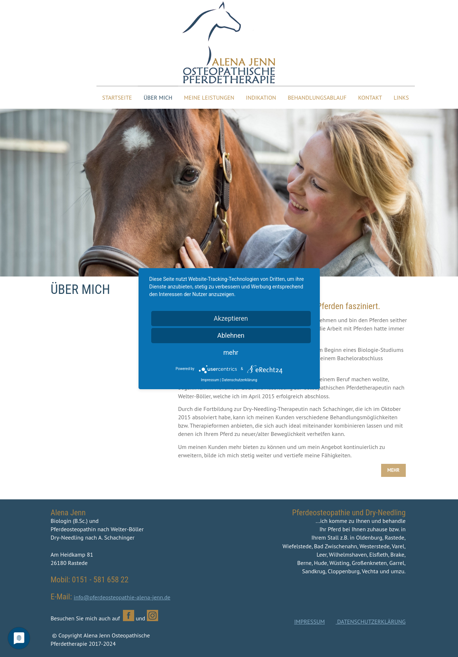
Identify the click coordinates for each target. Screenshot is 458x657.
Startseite (117, 97)
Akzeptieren (231, 318)
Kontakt (370, 97)
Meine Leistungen (209, 97)
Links (401, 97)
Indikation (261, 97)
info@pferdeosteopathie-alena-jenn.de (122, 597)
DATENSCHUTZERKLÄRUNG (371, 621)
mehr (230, 352)
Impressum (210, 380)
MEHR (393, 470)
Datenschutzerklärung (239, 380)
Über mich (158, 97)
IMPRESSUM (309, 621)
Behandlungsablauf (317, 97)
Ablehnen (230, 335)
